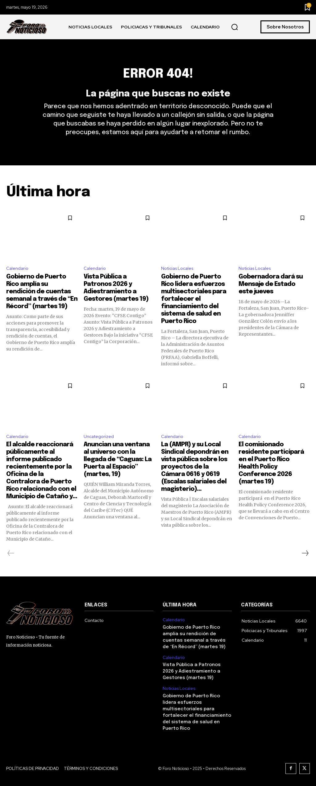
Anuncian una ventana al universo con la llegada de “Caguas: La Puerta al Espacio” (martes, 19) (118, 471)
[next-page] (305, 565)
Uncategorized (101, 447)
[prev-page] (11, 565)
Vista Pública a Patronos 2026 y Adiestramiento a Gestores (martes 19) (196, 680)
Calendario (18, 278)
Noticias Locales (179, 278)
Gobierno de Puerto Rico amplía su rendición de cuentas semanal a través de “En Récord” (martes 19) (41, 302)
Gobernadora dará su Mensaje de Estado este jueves (271, 295)
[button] (234, 27)
